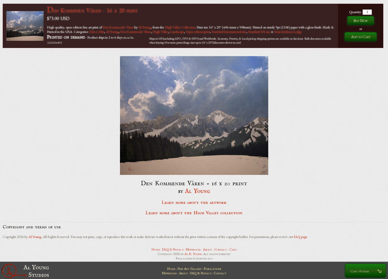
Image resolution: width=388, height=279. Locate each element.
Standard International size (229, 31)
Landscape (177, 31)
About (207, 249)
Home (155, 249)
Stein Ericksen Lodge (288, 31)
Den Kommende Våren (118, 27)
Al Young (144, 27)
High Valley (161, 31)
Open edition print (198, 31)
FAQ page (300, 236)
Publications (212, 268)
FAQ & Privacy (173, 249)
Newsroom (193, 249)
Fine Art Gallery (189, 268)
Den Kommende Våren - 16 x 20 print (92, 10)
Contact (220, 249)
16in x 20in (96, 31)
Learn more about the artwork (194, 203)
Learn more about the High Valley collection (194, 213)
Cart (233, 249)
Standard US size (259, 31)
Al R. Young (193, 254)
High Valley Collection (180, 27)
